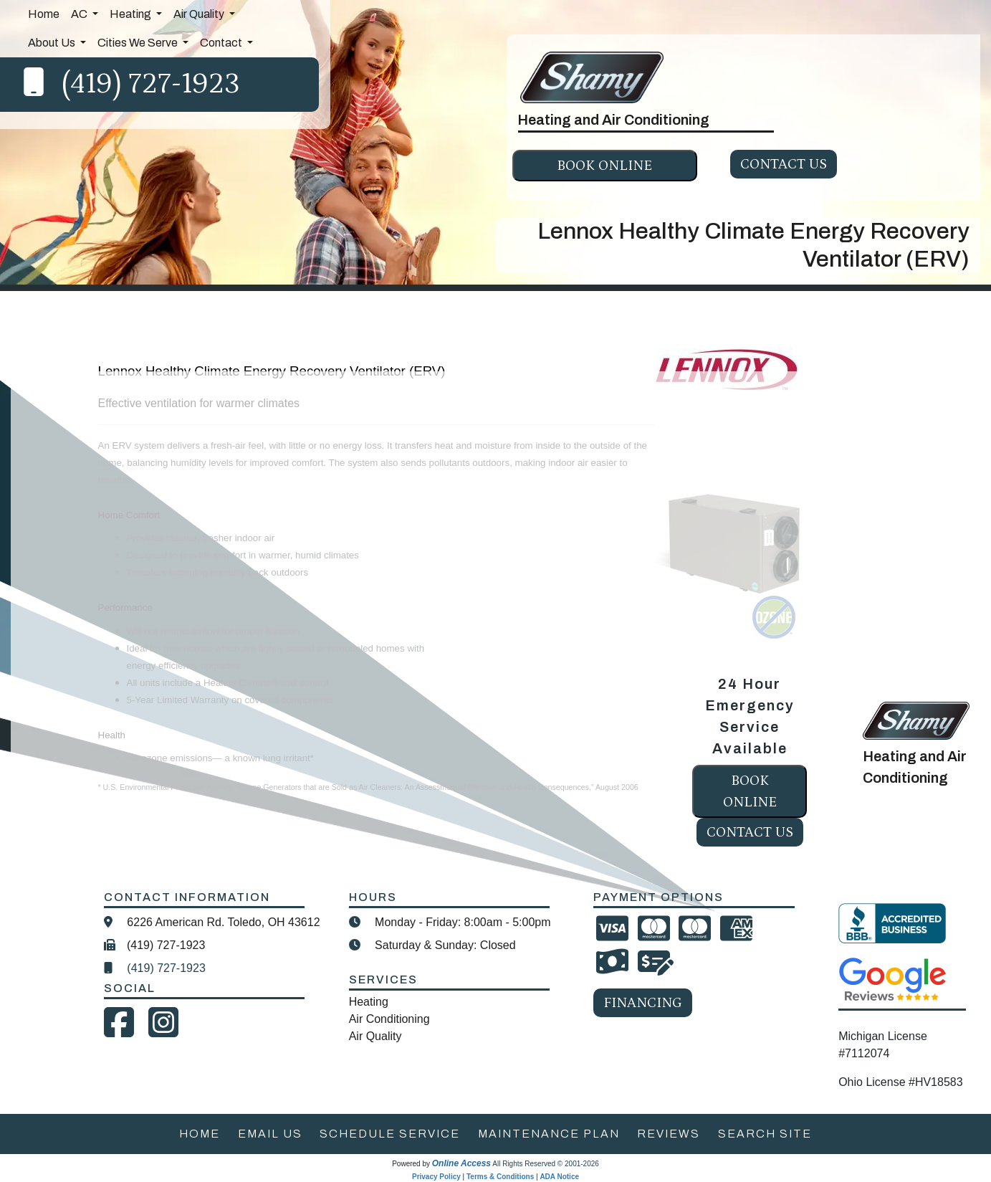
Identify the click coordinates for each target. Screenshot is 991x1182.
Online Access (461, 1163)
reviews (668, 1134)
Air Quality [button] (199, 14)
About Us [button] (52, 43)
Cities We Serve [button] (138, 43)
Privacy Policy (436, 1177)
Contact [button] (222, 43)
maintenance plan (549, 1134)
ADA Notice (559, 1177)
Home (43, 14)
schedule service (390, 1134)
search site (765, 1134)
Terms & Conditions (500, 1177)
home (199, 1134)
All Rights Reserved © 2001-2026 (545, 1164)
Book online (604, 165)
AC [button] (80, 14)
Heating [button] (131, 14)
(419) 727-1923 (151, 84)
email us (270, 1134)
